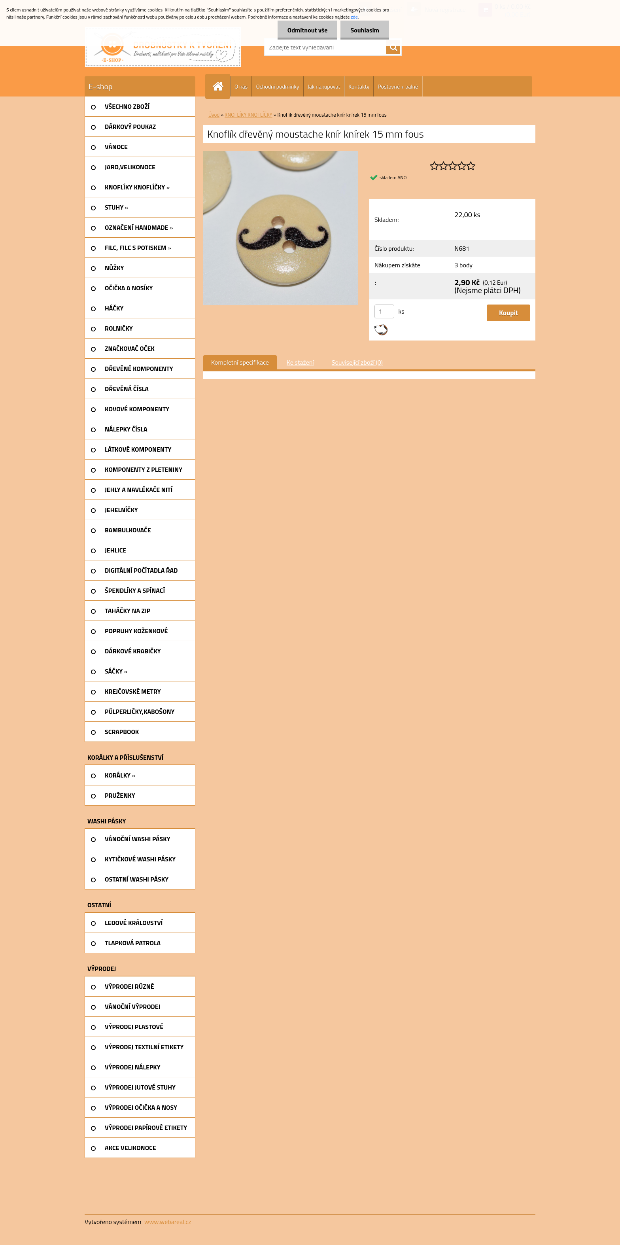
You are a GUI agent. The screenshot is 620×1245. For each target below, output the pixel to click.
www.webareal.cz (167, 1221)
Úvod (213, 115)
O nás (241, 86)
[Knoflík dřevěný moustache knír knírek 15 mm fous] (280, 154)
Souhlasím (364, 30)
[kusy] (384, 311)
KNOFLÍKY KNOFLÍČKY (248, 115)
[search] (393, 47)
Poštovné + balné (398, 86)
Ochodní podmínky (277, 86)
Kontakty (358, 86)
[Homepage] (221, 86)
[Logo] (163, 47)
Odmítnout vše (307, 30)
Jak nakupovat (324, 86)
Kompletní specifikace (240, 362)
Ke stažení (300, 362)
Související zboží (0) (357, 362)
